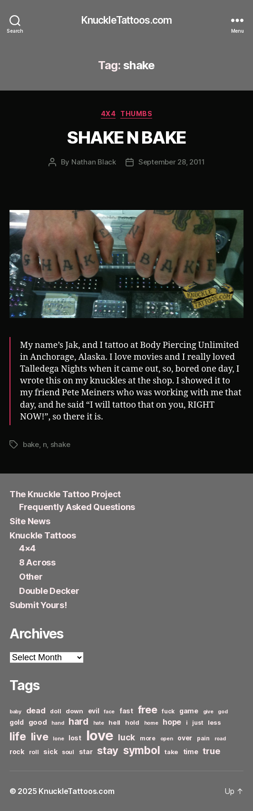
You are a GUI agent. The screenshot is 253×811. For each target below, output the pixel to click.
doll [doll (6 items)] (55, 711)
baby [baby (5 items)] (15, 712)
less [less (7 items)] (214, 722)
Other (31, 577)
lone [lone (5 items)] (58, 739)
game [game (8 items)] (188, 711)
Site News (30, 521)
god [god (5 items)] (222, 712)
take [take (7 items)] (171, 752)
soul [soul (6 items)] (68, 752)
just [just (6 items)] (197, 722)
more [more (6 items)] (148, 738)
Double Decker (49, 591)
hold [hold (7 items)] (132, 722)
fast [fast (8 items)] (126, 711)
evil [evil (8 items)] (93, 711)
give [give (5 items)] (208, 712)
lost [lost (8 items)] (74, 738)
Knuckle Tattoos (43, 535)
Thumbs (136, 113)
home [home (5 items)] (151, 723)
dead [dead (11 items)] (36, 710)
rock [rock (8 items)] (17, 751)
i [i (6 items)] (187, 722)
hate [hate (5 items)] (98, 723)
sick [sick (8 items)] (50, 751)
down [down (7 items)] (74, 711)
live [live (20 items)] (40, 736)
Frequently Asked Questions (77, 507)
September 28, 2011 (171, 161)
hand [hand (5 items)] (57, 723)
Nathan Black (93, 161)
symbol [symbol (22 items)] (141, 750)
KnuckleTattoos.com (126, 20)
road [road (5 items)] (220, 739)
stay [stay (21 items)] (107, 750)
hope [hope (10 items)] (172, 722)
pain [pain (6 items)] (203, 738)
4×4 (27, 548)
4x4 (108, 113)
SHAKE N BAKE (126, 137)
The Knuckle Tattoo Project (65, 494)
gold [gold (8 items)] (17, 722)
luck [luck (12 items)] (126, 737)
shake (60, 444)
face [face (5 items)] (109, 712)
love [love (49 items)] (100, 735)
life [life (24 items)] (18, 736)
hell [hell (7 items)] (114, 722)
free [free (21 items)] (147, 709)
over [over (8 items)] (184, 738)
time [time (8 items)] (190, 751)
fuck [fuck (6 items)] (168, 711)
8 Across (37, 562)
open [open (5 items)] (166, 739)
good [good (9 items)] (38, 722)
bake (31, 444)
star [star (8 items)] (86, 751)
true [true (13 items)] (211, 751)
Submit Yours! (38, 605)
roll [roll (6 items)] (34, 752)
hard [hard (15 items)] (78, 721)
